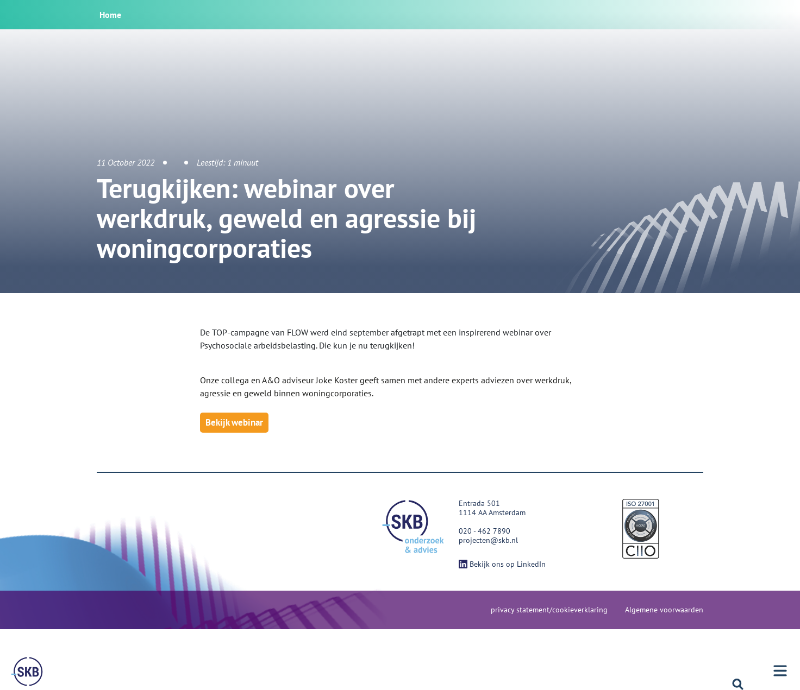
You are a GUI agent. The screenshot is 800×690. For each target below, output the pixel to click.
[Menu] (27, 671)
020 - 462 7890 (484, 531)
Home (110, 14)
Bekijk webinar (234, 422)
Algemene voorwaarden (664, 610)
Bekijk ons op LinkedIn (502, 564)
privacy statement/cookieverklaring (549, 610)
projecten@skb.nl (488, 540)
